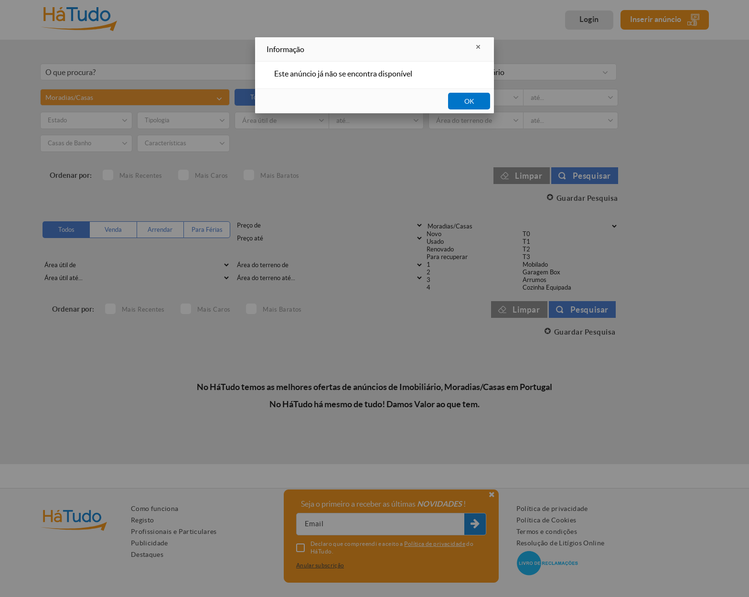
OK (469, 101)
